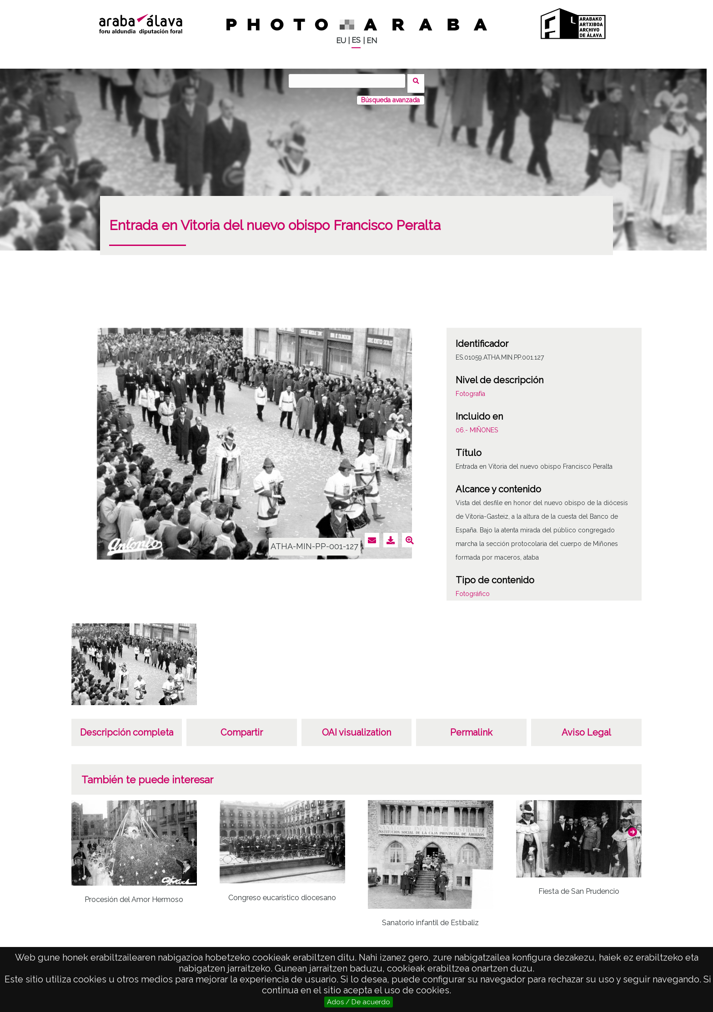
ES (356, 40)
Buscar (418, 80)
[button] (632, 827)
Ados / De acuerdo (358, 1002)
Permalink (471, 727)
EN (372, 40)
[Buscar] (349, 81)
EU (341, 40)
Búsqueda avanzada (390, 95)
